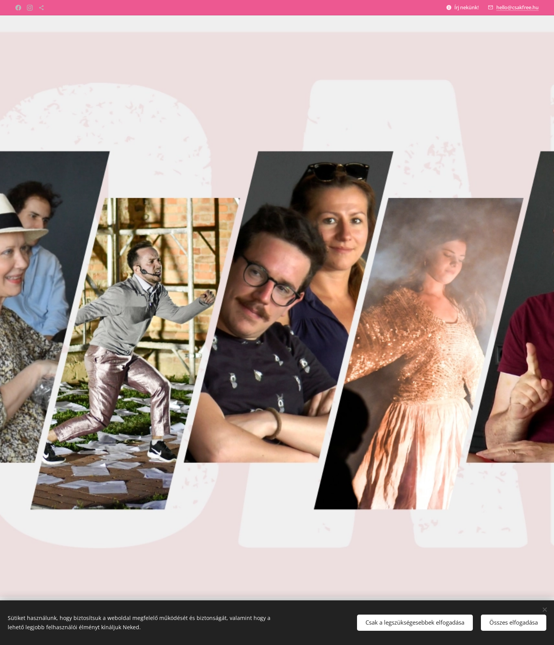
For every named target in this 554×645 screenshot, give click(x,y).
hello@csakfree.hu (517, 7)
